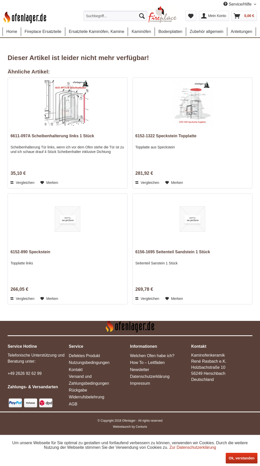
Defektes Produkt (84, 356)
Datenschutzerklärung (150, 376)
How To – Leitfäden (147, 362)
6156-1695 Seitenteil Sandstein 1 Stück (172, 252)
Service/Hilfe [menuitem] (238, 4)
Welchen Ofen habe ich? (152, 356)
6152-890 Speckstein (30, 252)
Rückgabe (78, 390)
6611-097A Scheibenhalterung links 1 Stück (52, 136)
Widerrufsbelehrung (86, 397)
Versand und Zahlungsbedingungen (89, 379)
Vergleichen (22, 183)
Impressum (140, 383)
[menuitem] (115, 16)
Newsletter (139, 369)
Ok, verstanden (241, 458)
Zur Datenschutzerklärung (192, 447)
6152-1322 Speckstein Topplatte (166, 136)
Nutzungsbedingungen (89, 362)
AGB (73, 404)
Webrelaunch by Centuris (130, 427)
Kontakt (76, 369)
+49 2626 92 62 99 (25, 373)
